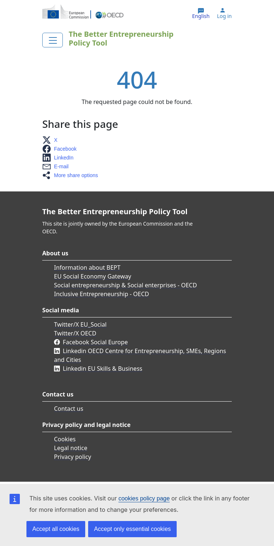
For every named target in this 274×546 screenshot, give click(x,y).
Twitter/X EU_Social (80, 324)
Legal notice (70, 448)
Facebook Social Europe (95, 342)
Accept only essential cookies (132, 529)
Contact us (68, 409)
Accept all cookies (55, 529)
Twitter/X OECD (75, 333)
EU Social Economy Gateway (92, 276)
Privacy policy (72, 457)
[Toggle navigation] (52, 40)
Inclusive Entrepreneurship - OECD (101, 294)
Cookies (65, 439)
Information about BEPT (87, 267)
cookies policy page (144, 498)
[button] (52, 140)
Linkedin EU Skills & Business (102, 368)
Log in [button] (224, 16)
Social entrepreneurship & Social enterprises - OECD (125, 285)
